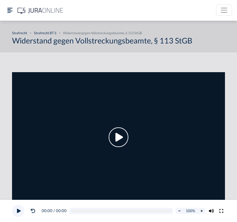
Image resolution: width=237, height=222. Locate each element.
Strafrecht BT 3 (45, 33)
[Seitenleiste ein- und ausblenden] (10, 10)
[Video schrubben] (121, 211)
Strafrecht (19, 33)
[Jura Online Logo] (40, 10)
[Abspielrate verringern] (179, 211)
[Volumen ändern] (211, 211)
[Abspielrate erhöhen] (201, 211)
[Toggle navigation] (224, 10)
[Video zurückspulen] (33, 211)
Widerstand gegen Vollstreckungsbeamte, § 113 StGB (102, 33)
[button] (34, 211)
